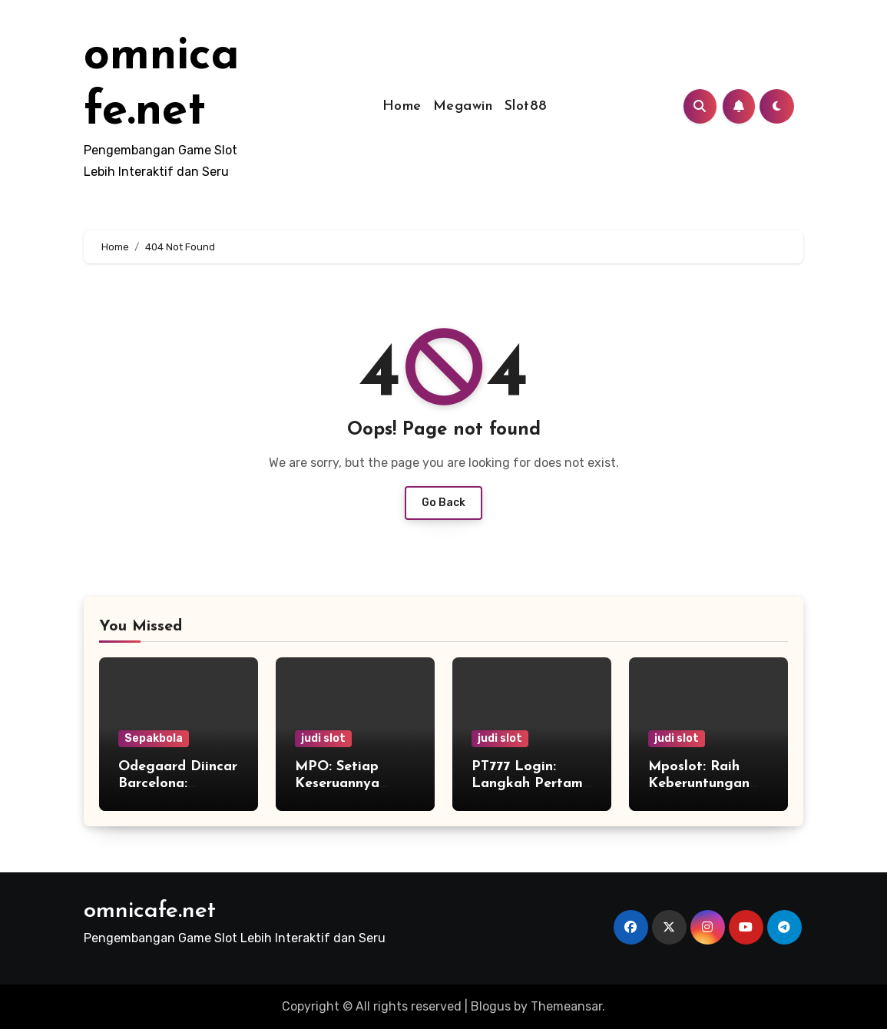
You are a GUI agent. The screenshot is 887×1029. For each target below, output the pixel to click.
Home (402, 106)
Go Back (443, 502)
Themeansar (566, 1006)
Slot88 (526, 106)
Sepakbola (153, 738)
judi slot (323, 738)
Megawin (463, 106)
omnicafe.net (150, 911)
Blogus (491, 1006)
